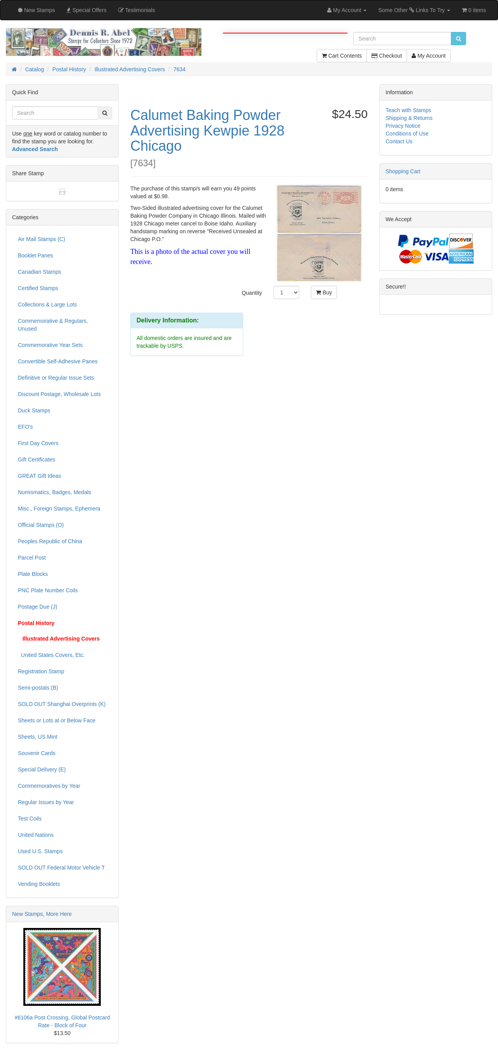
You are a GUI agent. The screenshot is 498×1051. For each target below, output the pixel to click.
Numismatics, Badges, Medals (54, 492)
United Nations (36, 835)
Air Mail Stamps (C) (41, 239)
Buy (324, 292)
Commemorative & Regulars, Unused (53, 325)
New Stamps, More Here (42, 914)
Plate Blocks (33, 574)
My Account (428, 56)
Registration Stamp (41, 671)
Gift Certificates (36, 459)
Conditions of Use (407, 133)
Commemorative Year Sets (50, 345)
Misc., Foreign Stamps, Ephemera (59, 508)
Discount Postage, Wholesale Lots (59, 394)
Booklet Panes (35, 255)
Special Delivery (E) (42, 769)
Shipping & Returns (409, 118)
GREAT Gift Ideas (39, 476)
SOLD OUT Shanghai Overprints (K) (61, 704)
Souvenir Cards (37, 753)
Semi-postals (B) (38, 688)
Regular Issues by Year (46, 802)
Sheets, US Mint (37, 737)
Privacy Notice (403, 126)
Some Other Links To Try (414, 10)
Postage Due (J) (37, 607)
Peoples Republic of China (50, 541)
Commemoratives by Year (49, 786)
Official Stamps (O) (41, 525)
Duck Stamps (34, 410)
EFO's (25, 427)
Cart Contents (342, 56)
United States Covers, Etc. (51, 655)
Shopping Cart (403, 171)
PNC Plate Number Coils (48, 590)
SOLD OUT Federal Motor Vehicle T (61, 867)
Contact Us (399, 141)
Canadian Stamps (39, 272)
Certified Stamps (38, 288)
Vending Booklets (39, 884)
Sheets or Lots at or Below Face (56, 720)
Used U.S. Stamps (40, 851)
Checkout (387, 56)
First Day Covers (38, 443)
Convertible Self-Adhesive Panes (58, 361)
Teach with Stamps (408, 110)
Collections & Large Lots (47, 304)
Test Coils (30, 818)
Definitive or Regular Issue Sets (56, 378)
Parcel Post (32, 558)
